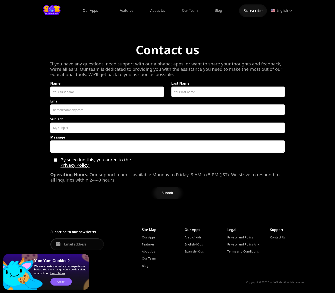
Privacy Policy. (75, 165)
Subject (56, 119)
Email (55, 101)
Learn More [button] (57, 273)
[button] (90, 11)
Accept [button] (61, 281)
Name (55, 83)
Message (57, 137)
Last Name (180, 83)
